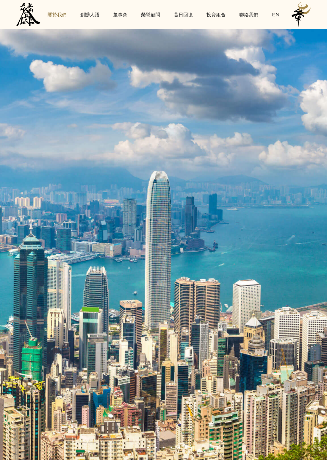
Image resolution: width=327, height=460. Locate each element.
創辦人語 (89, 14)
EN (275, 14)
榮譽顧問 (150, 14)
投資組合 (216, 14)
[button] (148, 447)
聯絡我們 (248, 14)
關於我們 (57, 14)
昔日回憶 (183, 14)
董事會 (120, 14)
